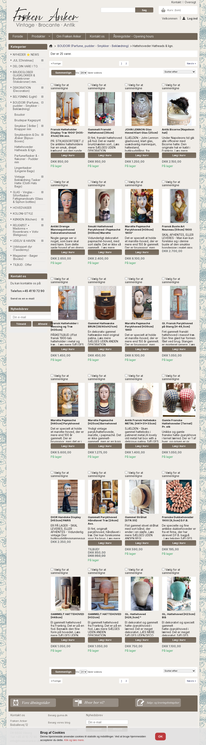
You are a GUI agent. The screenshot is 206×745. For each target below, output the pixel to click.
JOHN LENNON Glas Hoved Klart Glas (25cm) (141, 131)
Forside (17, 36)
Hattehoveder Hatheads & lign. (25, 148)
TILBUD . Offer (22, 264)
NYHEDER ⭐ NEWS (26, 54)
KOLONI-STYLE (23, 213)
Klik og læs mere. (74, 740)
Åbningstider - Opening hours (133, 36)
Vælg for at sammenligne (60, 86)
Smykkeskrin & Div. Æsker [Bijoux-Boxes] (26, 138)
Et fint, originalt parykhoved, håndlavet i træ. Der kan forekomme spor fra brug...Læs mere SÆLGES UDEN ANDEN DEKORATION (104, 537)
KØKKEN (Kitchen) (25, 219)
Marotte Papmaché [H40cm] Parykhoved (65, 422)
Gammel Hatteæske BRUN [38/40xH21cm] (102, 325)
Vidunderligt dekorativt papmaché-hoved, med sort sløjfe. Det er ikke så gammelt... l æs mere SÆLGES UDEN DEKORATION (104, 246)
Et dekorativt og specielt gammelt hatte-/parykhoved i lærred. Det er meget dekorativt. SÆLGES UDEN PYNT (178, 630)
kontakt (176, 2)
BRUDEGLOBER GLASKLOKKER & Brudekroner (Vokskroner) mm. (24, 76)
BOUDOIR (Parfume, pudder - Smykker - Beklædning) (26, 106)
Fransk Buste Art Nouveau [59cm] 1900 (177, 228)
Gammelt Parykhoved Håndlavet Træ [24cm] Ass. (103, 520)
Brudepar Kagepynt (27, 120)
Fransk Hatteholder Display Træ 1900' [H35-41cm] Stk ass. (67, 132)
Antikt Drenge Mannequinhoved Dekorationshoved (63, 229)
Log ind (190, 18)
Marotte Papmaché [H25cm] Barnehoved (102, 422)
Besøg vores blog (59, 722)
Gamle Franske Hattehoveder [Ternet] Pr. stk (177, 423)
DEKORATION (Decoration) (22, 89)
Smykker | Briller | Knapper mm (26, 127)
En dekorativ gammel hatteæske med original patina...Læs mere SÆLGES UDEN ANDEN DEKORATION (103, 338)
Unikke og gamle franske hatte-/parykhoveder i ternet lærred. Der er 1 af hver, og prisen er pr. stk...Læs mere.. (181, 438)
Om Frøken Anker (69, 36)
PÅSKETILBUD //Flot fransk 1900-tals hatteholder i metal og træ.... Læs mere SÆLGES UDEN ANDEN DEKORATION (67, 343)
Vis (77, 72)
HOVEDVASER (22, 207)
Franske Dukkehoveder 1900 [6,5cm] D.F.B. (178, 518)
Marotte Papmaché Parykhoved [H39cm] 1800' (139, 229)
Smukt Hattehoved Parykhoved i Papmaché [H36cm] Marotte (104, 229)
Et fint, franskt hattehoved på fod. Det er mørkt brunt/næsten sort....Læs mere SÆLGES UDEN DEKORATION (105, 144)
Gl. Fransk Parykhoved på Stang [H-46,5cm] (177, 325)
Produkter (39, 37)
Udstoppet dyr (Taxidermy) (22, 248)
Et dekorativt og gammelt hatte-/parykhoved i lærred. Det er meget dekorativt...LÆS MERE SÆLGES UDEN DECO (141, 629)
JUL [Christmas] (23, 60)
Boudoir (19, 114)
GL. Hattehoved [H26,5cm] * (135, 615)
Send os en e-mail (22, 298)
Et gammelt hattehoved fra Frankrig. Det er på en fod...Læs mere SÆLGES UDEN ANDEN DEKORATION (104, 629)
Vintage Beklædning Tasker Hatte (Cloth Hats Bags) (27, 181)
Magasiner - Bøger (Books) (25, 257)
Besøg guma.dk (58, 715)
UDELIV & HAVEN (24, 240)
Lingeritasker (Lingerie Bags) (24, 169)
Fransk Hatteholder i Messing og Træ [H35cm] (64, 326)
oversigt (190, 2)
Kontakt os (97, 36)
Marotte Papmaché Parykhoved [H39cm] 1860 (139, 326)
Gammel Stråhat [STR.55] (136, 518)
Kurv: (174, 10)
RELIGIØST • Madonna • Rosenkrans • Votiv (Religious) (25, 230)
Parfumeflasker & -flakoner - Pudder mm (26, 159)
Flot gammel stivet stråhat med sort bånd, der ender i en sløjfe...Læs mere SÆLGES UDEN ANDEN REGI (141, 532)
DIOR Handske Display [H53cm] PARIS (66, 518)
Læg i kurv (67, 155)
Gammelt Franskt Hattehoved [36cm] (101, 131)
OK (160, 736)
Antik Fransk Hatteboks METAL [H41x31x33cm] (140, 422)
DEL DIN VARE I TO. (25, 66)
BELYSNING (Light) (25, 96)
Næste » (191, 63)
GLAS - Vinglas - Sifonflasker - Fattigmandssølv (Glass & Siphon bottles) (28, 197)
